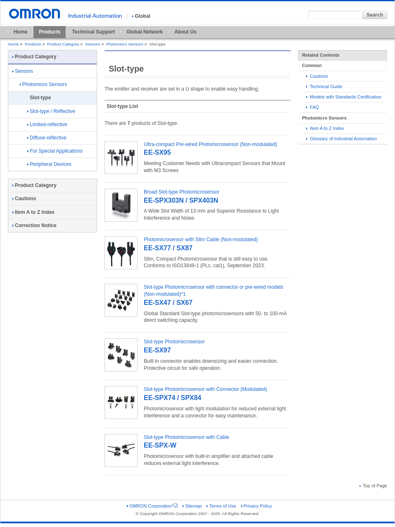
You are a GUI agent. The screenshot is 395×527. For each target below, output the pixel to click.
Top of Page (373, 485)
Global (141, 16)
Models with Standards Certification (343, 96)
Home (20, 32)
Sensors (92, 44)
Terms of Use (221, 505)
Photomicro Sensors (124, 44)
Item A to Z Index (325, 128)
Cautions (317, 76)
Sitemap (192, 505)
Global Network (144, 32)
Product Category (63, 44)
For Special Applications (55, 151)
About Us (185, 32)
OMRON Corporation (152, 505)
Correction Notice (34, 225)
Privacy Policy (256, 505)
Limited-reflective (47, 124)
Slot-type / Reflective (51, 111)
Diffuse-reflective (47, 138)
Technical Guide (324, 86)
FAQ (312, 107)
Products (49, 32)
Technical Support (93, 32)
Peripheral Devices (49, 164)
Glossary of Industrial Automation (341, 138)
